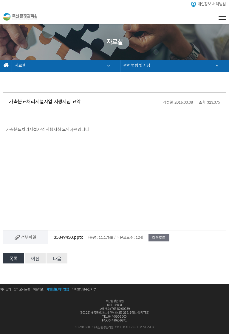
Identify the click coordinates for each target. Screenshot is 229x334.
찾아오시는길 (22, 289)
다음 (57, 258)
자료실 (20, 65)
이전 (35, 258)
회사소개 (5, 289)
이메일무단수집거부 (84, 289)
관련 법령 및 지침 (136, 65)
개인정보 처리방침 (208, 4)
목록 (13, 258)
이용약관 (38, 289)
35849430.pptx (68, 237)
